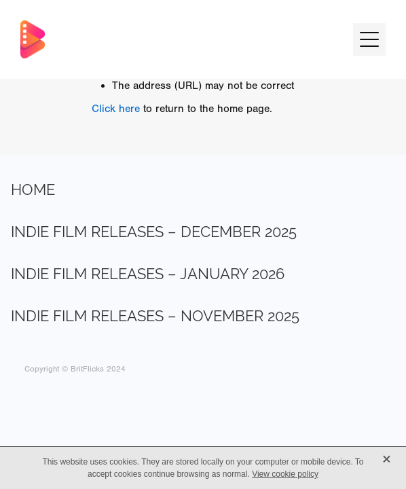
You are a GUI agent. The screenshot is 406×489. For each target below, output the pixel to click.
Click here (116, 109)
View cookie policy (285, 474)
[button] (369, 39)
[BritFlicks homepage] (179, 39)
